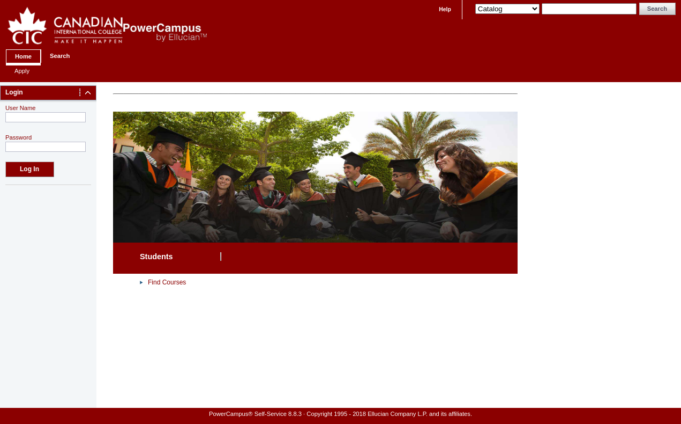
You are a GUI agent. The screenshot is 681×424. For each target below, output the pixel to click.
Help (445, 9)
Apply (21, 71)
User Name (20, 108)
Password (18, 137)
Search (60, 56)
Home (23, 56)
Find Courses (167, 282)
